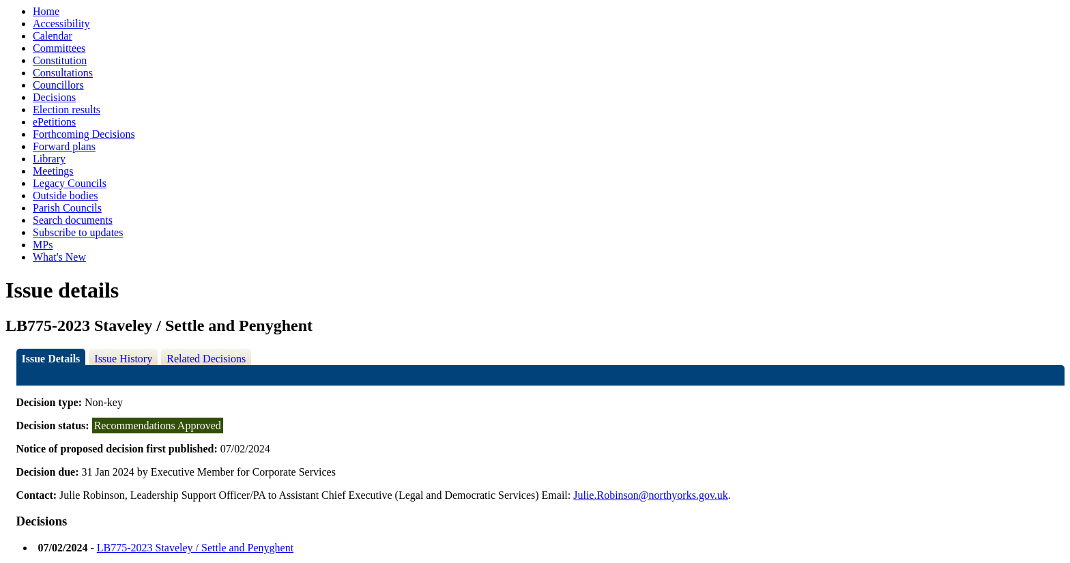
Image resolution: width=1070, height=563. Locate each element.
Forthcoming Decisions (84, 134)
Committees (59, 48)
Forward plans (64, 146)
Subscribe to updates (78, 232)
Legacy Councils (69, 183)
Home (46, 11)
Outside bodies (65, 195)
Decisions (54, 97)
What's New (59, 257)
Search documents (73, 220)
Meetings (53, 171)
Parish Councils (67, 208)
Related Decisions (206, 358)
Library (49, 158)
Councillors (58, 85)
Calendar (52, 36)
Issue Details (51, 358)
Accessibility (61, 23)
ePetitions (54, 122)
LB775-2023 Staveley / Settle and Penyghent (195, 547)
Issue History (123, 358)
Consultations (63, 72)
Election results (66, 109)
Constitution (60, 60)
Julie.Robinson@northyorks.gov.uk (650, 495)
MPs (43, 244)
